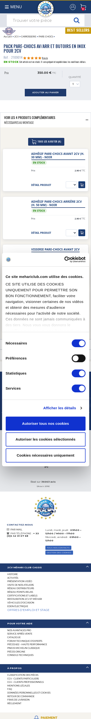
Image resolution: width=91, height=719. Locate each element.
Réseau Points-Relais (20, 592)
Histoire (12, 574)
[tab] (45, 119)
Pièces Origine (16, 651)
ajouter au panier (45, 92)
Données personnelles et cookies (28, 692)
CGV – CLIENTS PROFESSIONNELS (25, 682)
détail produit (41, 185)
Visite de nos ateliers (20, 585)
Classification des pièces (22, 675)
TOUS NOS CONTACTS (58, 547)
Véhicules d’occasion (20, 602)
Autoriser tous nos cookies (45, 423)
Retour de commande (20, 696)
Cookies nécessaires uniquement (45, 455)
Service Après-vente (19, 633)
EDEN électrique (17, 606)
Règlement (14, 703)
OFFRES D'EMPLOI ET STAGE (28, 610)
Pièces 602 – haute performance (27, 644)
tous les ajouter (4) (46, 141)
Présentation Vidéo (19, 581)
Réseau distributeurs (20, 588)
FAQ (9, 689)
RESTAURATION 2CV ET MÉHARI (24, 599)
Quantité (74, 81)
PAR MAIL (16, 529)
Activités (12, 578)
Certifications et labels (22, 595)
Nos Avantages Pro (19, 630)
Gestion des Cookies (59, 552)
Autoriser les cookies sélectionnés (45, 439)
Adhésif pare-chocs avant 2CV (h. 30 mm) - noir (57, 155)
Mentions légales (18, 685)
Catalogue (14, 637)
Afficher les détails (59, 408)
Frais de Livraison (18, 699)
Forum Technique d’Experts (24, 641)
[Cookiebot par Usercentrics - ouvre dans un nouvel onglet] (64, 259)
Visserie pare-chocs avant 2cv (55, 249)
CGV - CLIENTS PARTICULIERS (23, 678)
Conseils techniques (20, 655)
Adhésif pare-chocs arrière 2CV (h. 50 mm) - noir (56, 203)
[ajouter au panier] (81, 184)
